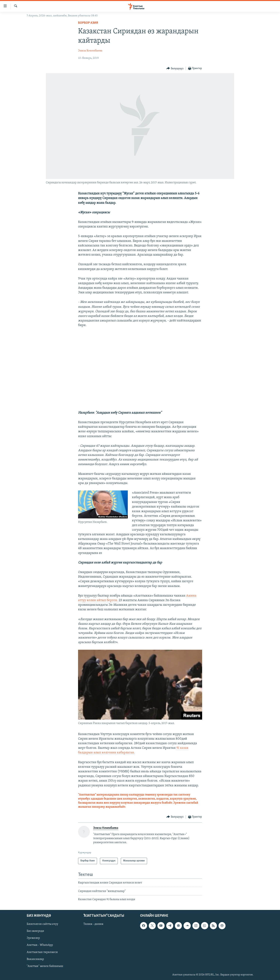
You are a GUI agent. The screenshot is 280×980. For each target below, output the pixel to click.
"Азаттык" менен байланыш (45, 966)
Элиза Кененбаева (90, 50)
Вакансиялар (35, 959)
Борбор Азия (88, 23)
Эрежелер (33, 938)
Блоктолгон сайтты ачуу (42, 924)
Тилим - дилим (93, 924)
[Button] (174, 68)
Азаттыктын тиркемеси (42, 952)
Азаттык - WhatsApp (40, 945)
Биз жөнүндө (35, 931)
